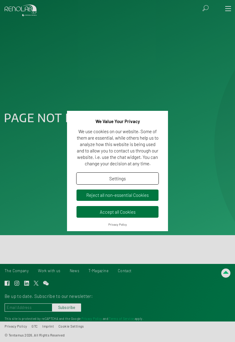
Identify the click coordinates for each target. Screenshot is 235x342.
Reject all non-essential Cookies (117, 195)
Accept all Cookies (118, 212)
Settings (117, 178)
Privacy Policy (117, 224)
